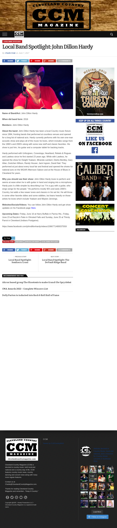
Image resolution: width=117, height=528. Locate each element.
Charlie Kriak (10, 53)
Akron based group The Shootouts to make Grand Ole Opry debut (36, 282)
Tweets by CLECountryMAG (53, 443)
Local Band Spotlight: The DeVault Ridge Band (55, 261)
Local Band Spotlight (49, 242)
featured (19, 242)
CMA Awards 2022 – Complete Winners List (25, 289)
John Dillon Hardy (32, 242)
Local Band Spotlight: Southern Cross (20, 261)
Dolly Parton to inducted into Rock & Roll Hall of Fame (30, 295)
